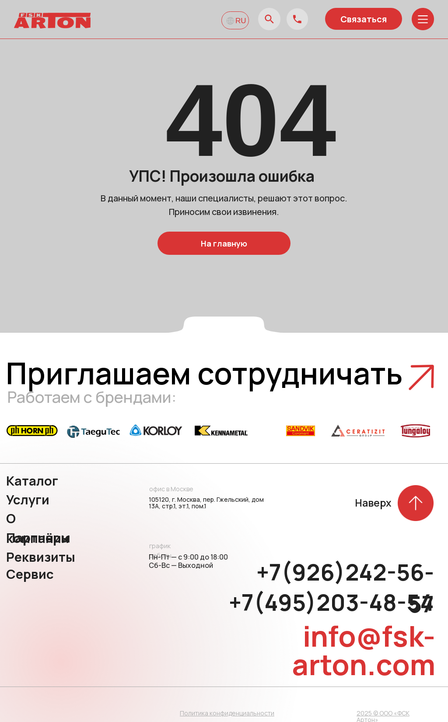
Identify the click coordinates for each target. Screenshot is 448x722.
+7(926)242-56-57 (345, 588)
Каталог (32, 481)
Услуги (27, 499)
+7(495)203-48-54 (331, 602)
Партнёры (38, 537)
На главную (224, 243)
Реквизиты (40, 557)
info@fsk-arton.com (363, 650)
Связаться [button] (363, 19)
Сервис (30, 574)
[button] (421, 377)
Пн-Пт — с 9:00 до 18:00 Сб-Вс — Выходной (188, 561)
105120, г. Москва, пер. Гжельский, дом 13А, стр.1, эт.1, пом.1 (206, 502)
